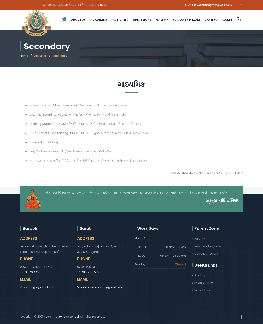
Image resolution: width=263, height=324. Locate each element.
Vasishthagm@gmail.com (214, 5)
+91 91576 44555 (31, 272)
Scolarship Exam (186, 20)
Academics (99, 20)
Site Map (200, 275)
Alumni (227, 20)
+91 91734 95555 (88, 272)
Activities (120, 20)
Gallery (162, 20)
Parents (199, 239)
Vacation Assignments (209, 246)
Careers (210, 20)
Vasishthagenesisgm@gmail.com (100, 287)
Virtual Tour (202, 290)
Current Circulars (206, 254)
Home (24, 56)
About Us (78, 20)
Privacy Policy (203, 283)
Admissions (142, 20)
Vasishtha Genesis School (61, 317)
